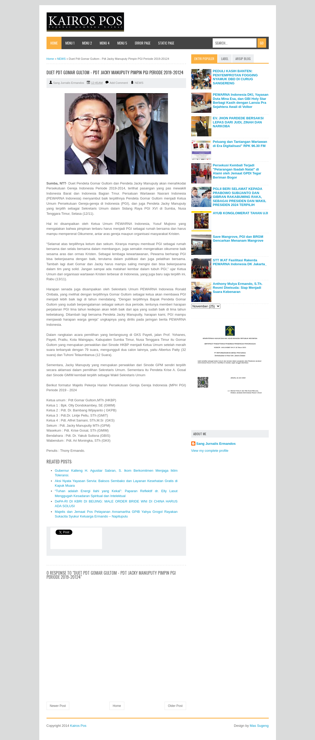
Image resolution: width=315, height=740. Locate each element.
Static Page (166, 43)
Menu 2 (87, 43)
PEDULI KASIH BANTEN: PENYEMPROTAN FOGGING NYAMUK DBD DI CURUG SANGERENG (235, 77)
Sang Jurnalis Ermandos (216, 444)
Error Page (142, 43)
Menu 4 (105, 43)
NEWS (139, 82)
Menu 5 (122, 43)
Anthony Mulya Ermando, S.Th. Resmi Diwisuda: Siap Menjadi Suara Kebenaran (238, 288)
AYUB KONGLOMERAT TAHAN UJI (240, 213)
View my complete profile (209, 451)
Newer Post (58, 706)
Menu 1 (69, 43)
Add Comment (119, 82)
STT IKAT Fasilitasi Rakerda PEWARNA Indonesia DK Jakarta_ (240, 262)
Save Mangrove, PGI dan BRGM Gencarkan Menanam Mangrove (238, 239)
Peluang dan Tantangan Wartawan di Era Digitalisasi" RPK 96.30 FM (240, 144)
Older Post (175, 706)
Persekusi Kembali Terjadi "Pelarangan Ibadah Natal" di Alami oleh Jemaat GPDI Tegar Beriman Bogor (237, 171)
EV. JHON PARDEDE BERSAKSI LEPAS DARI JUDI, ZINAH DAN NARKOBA (238, 122)
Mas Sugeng (259, 726)
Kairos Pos (78, 726)
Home (54, 43)
